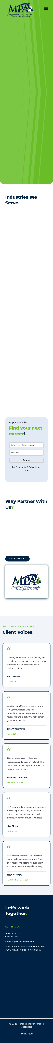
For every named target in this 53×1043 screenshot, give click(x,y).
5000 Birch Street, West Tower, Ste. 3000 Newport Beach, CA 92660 (25, 948)
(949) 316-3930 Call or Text (14, 935)
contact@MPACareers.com (19, 941)
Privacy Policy (26, 1033)
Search (26, 460)
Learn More (16, 558)
